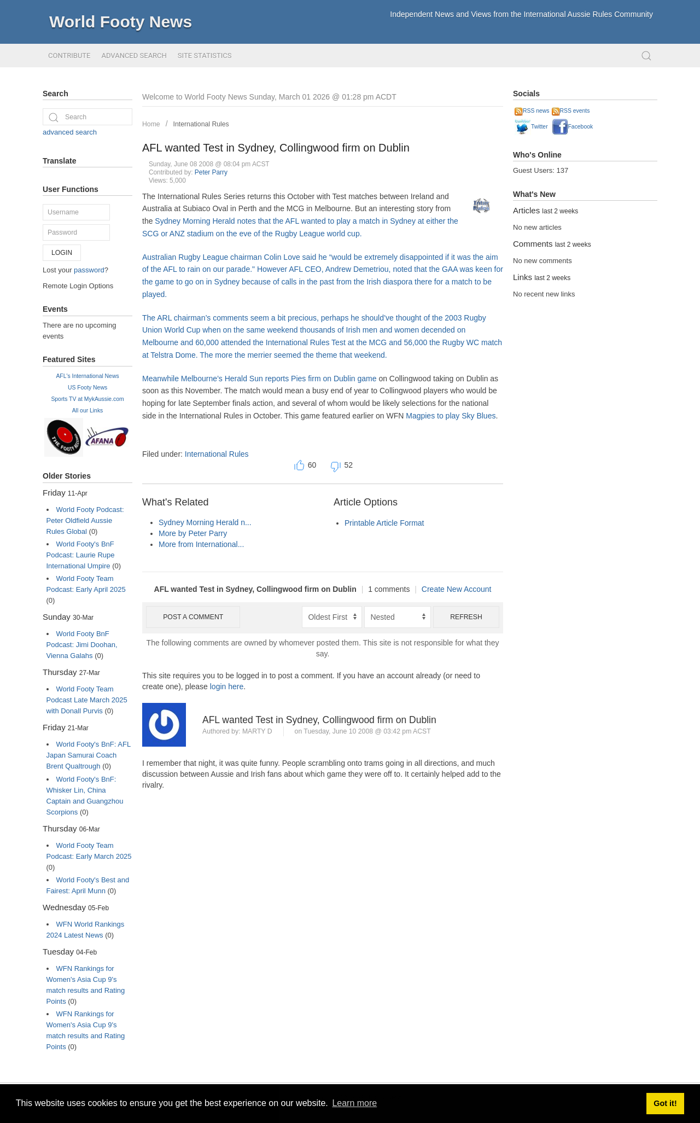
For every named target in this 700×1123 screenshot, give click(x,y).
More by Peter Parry (193, 533)
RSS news (532, 111)
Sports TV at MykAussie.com (87, 399)
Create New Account (457, 589)
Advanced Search (133, 55)
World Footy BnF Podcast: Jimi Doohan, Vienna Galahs (82, 645)
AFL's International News (87, 376)
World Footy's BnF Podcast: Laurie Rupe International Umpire (80, 555)
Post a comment (193, 617)
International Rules (201, 124)
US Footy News (87, 388)
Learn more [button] (354, 1103)
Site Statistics (205, 55)
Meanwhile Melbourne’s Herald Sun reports (216, 378)
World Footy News (120, 22)
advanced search (70, 132)
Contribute (69, 55)
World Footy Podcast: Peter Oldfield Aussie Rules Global (85, 520)
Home (151, 124)
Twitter (531, 127)
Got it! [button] (665, 1103)
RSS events (571, 111)
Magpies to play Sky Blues (450, 415)
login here (227, 686)
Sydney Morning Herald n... (205, 522)
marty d (257, 731)
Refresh (466, 617)
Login (61, 253)
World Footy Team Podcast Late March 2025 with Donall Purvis (86, 700)
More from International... (201, 544)
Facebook (572, 127)
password (89, 270)
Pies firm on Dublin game (333, 378)
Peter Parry (211, 172)
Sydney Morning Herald (195, 221)
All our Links (87, 411)
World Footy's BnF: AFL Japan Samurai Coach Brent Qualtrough (88, 755)
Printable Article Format (384, 523)
